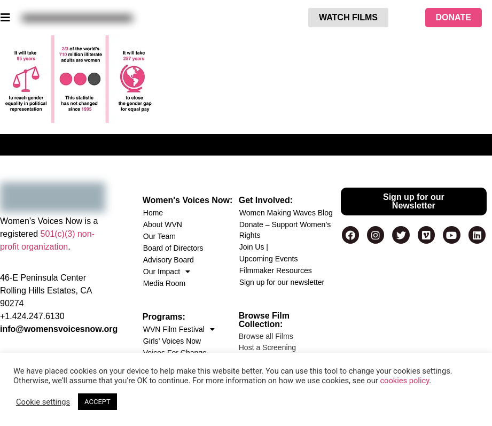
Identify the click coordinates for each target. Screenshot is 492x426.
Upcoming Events (268, 258)
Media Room (164, 283)
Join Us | (253, 247)
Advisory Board (168, 259)
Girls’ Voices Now (172, 341)
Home (153, 212)
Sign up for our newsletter (282, 282)
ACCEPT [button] (97, 402)
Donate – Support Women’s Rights (285, 229)
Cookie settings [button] (43, 402)
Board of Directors (173, 248)
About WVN (162, 224)
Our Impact (166, 271)
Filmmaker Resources (275, 270)
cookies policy (404, 380)
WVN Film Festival (179, 329)
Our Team (159, 236)
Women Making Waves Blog (286, 212)
